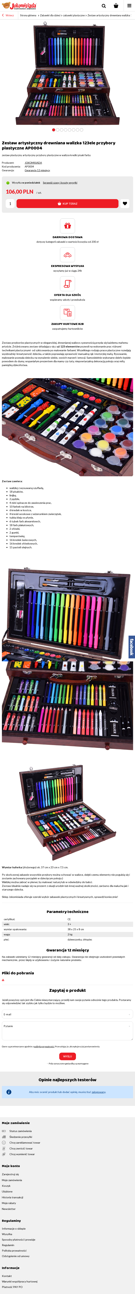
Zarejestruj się (10, 1174)
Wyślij (67, 1056)
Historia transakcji (12, 1197)
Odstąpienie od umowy (15, 1256)
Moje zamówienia (12, 1180)
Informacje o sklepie (14, 1228)
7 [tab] (77, 129)
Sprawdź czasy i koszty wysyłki (60, 182)
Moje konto (11, 1166)
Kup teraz (67, 203)
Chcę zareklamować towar (24, 1142)
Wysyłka (17, 182)
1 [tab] (53, 129)
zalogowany (98, 1092)
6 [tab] (73, 129)
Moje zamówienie (16, 1123)
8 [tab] (81, 129)
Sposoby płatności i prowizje (18, 1239)
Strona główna (28, 15)
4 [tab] (65, 129)
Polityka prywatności (14, 1250)
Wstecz (8, 16)
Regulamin (8, 1245)
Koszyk (6, 1185)
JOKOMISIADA (33, 162)
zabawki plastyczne (74, 15)
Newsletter (9, 1209)
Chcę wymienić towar (22, 1154)
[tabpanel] (67, 73)
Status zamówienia (20, 1131)
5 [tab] (69, 129)
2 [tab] (57, 129)
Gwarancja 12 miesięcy (37, 170)
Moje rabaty (9, 1203)
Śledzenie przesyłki (20, 1137)
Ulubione (7, 1191)
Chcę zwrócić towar (21, 1148)
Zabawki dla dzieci (50, 15)
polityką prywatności (44, 1046)
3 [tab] (61, 129)
